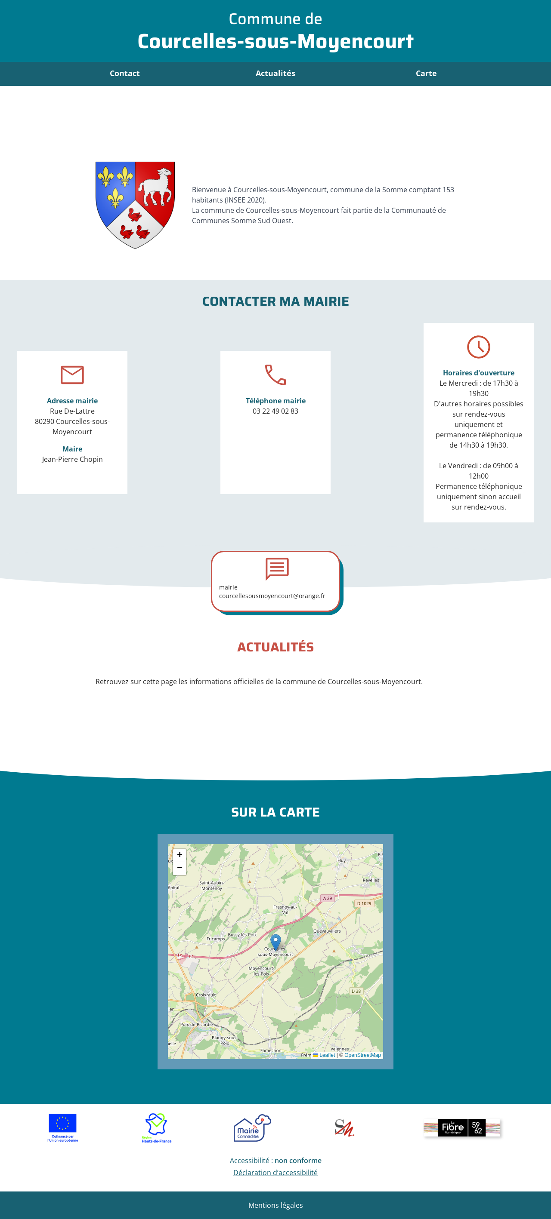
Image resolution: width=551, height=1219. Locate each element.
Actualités (275, 73)
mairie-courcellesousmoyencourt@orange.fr (272, 591)
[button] (275, 943)
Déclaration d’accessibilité (275, 1172)
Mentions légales (275, 1205)
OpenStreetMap (362, 1055)
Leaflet (324, 1055)
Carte (426, 73)
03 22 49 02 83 (275, 411)
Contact (125, 73)
